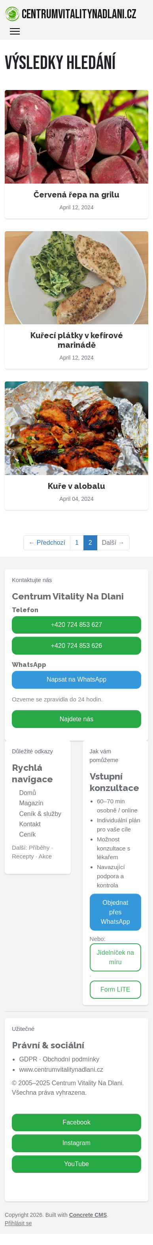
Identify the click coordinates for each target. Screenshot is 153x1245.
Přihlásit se (18, 1223)
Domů (27, 792)
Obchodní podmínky (71, 1059)
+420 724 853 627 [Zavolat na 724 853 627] (76, 624)
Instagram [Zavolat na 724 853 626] (76, 1143)
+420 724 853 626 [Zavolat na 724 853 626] (76, 645)
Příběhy (39, 847)
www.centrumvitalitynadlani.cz (61, 1069)
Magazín (31, 803)
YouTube (76, 1164)
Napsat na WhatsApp (76, 679)
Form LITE (115, 989)
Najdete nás (76, 719)
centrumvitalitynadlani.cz (70, 14)
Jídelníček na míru (115, 957)
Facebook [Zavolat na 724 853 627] (76, 1122)
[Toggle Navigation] (15, 31)
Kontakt (29, 824)
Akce (45, 856)
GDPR (28, 1059)
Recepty (23, 856)
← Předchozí (46, 542)
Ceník (27, 834)
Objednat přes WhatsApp (115, 912)
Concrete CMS (88, 1215)
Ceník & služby (40, 813)
